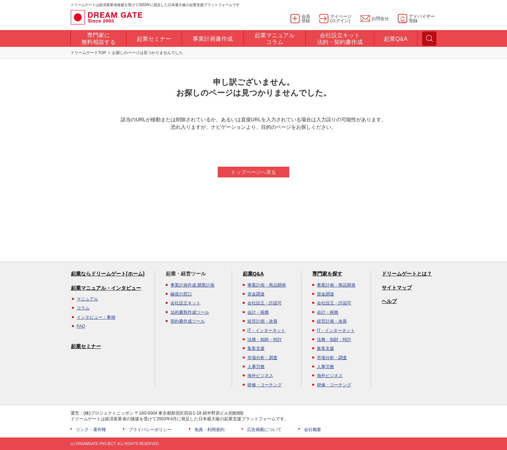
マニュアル (87, 299)
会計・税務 (258, 312)
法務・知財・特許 (264, 339)
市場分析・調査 (262, 357)
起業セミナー (86, 346)
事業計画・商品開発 (266, 285)
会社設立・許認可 (264, 302)
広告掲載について (264, 429)
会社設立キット (185, 302)
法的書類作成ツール (189, 312)
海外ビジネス (260, 375)
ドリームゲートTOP (88, 52)
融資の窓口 (181, 294)
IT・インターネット (266, 330)
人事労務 (256, 366)
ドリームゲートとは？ (407, 274)
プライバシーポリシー (150, 429)
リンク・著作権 (91, 429)
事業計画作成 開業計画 (192, 285)
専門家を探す (327, 274)
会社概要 (312, 429)
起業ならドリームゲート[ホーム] (107, 274)
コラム (83, 307)
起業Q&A (253, 274)
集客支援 (256, 348)
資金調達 (256, 294)
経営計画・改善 (262, 321)
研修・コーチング (264, 384)
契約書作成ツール (187, 321)
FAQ (81, 326)
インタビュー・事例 (96, 317)
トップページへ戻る (253, 172)
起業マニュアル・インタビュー (106, 288)
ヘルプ (389, 301)
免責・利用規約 (209, 429)
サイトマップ (397, 287)
